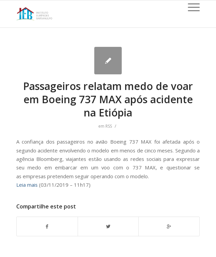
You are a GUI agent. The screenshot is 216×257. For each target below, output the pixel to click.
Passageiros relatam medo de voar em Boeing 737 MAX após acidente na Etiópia (108, 99)
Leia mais (27, 184)
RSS (108, 126)
